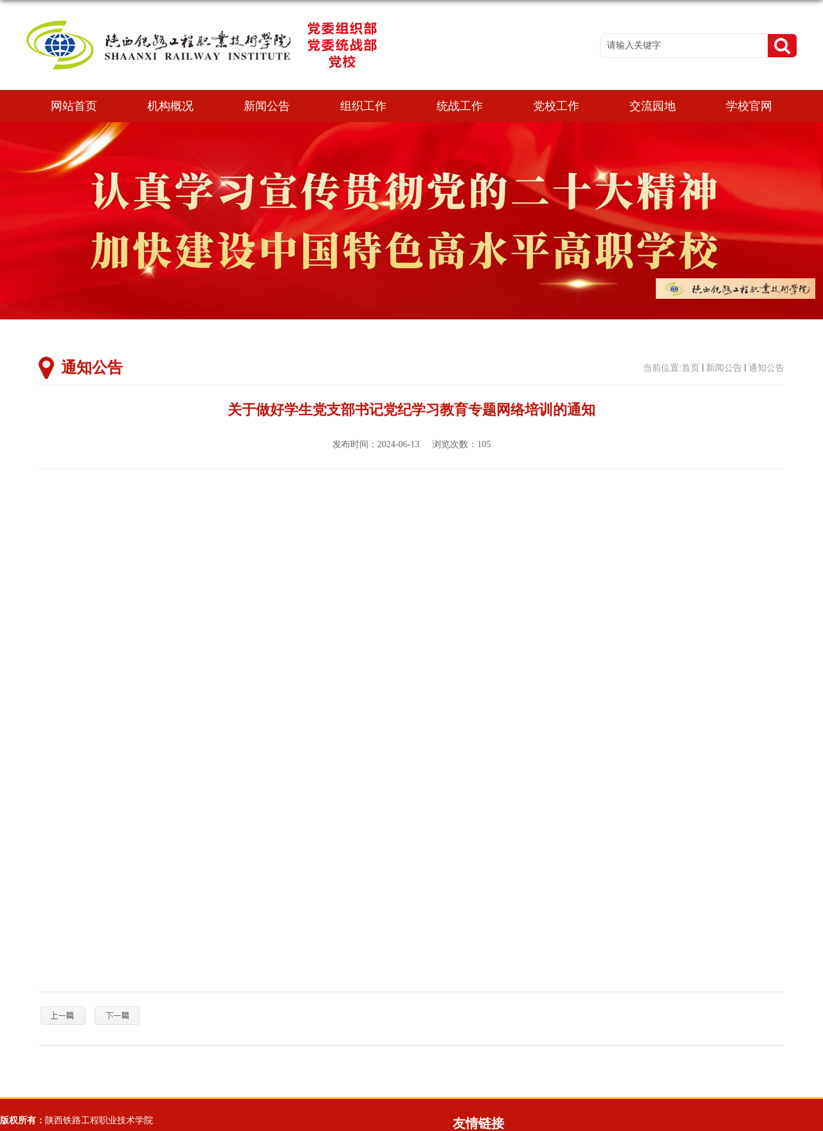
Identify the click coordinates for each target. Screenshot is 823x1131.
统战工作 (460, 106)
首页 (691, 368)
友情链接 (478, 1123)
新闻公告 (267, 106)
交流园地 (652, 106)
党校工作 (556, 106)
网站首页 (74, 106)
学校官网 (749, 106)
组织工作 (363, 106)
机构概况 (170, 106)
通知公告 (766, 368)
